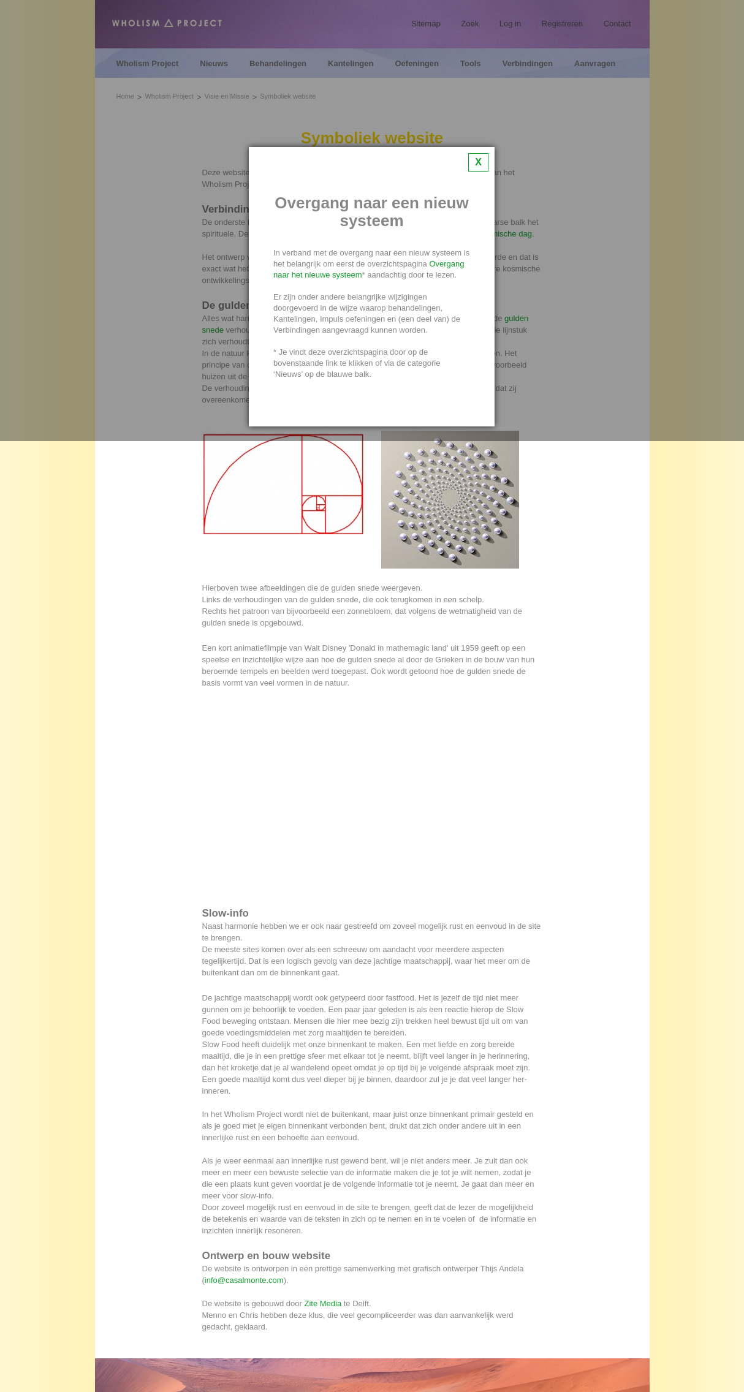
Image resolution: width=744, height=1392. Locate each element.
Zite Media (322, 1303)
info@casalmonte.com (244, 1280)
